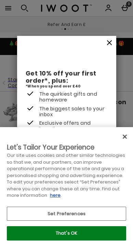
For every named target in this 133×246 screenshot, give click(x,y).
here (55, 195)
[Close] (109, 43)
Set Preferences (66, 213)
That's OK (66, 233)
